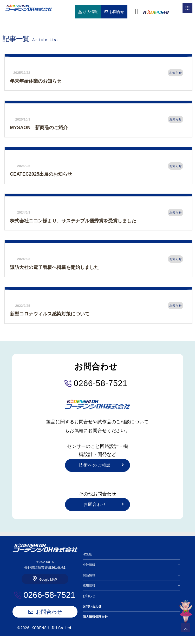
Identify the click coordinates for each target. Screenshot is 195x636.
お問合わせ (94, 504)
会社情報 (89, 565)
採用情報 (89, 585)
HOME (28, 8)
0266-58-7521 (100, 383)
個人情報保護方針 (95, 617)
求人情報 (90, 12)
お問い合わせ (92, 606)
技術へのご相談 (95, 465)
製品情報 (89, 575)
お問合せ (116, 12)
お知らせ (89, 596)
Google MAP (48, 579)
